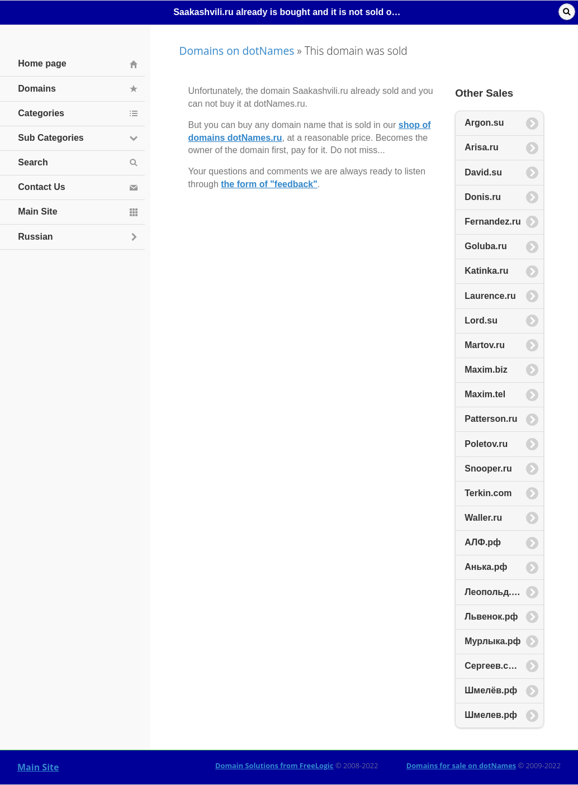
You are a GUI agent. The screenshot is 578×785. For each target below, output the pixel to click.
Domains (37, 88)
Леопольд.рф (494, 592)
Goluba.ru (486, 246)
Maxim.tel (485, 394)
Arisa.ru (481, 147)
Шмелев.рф (491, 715)
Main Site (38, 767)
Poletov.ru (486, 444)
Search (33, 162)
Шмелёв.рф (491, 690)
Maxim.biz (486, 369)
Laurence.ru (490, 296)
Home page (42, 63)
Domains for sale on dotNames (461, 765)
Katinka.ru (486, 270)
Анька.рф (486, 567)
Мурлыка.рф (492, 641)
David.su (483, 172)
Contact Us (41, 187)
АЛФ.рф (483, 542)
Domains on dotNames (237, 50)
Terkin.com (488, 493)
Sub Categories (50, 137)
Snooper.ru (488, 468)
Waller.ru (483, 517)
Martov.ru (485, 345)
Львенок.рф (491, 616)
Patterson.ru (491, 419)
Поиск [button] (566, 11)
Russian (35, 236)
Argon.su (484, 122)
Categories (41, 113)
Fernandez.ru (492, 221)
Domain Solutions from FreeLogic (274, 765)
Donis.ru (483, 197)
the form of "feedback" (269, 184)
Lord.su (481, 320)
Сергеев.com (493, 665)
